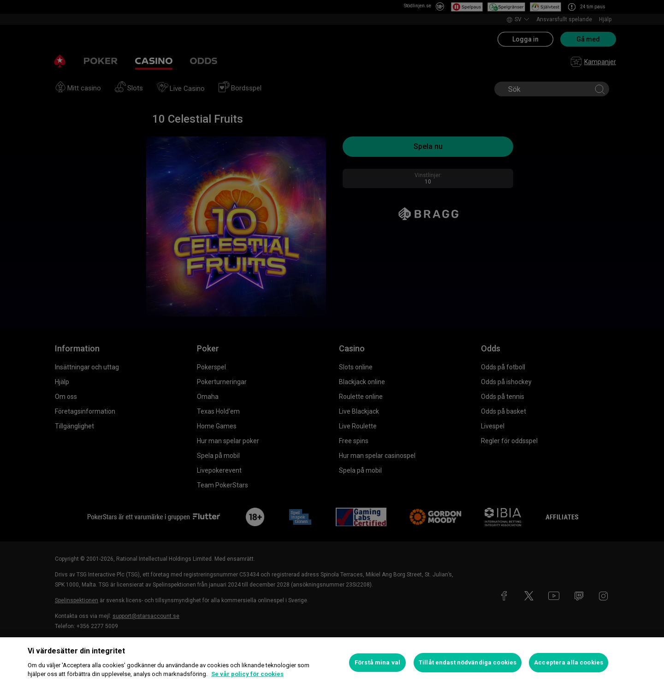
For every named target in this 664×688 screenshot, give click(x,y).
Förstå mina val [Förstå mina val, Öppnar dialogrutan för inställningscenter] (377, 662)
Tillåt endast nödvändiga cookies (467, 662)
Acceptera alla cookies (568, 662)
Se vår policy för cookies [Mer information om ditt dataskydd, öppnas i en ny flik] (247, 673)
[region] (332, 662)
